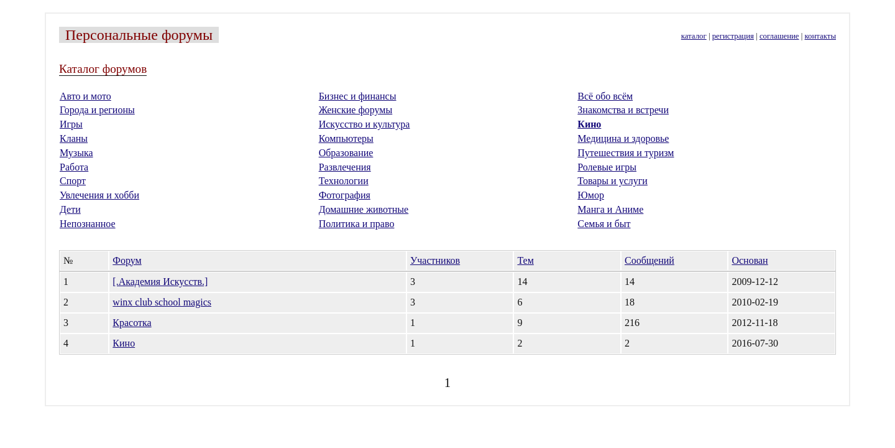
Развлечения (345, 167)
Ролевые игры (606, 167)
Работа (74, 167)
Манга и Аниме (610, 209)
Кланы (74, 138)
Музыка (76, 152)
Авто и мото (85, 96)
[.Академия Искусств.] (160, 281)
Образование (346, 152)
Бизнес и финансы (358, 96)
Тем (525, 260)
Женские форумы (356, 110)
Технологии (344, 180)
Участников (435, 260)
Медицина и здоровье (623, 138)
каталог (694, 36)
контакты (820, 36)
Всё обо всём (605, 96)
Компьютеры (346, 138)
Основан (750, 260)
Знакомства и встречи (623, 110)
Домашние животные (364, 209)
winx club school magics (161, 302)
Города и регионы (97, 110)
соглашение (779, 36)
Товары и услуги (612, 180)
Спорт (73, 180)
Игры (71, 124)
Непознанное (88, 223)
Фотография (344, 195)
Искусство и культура (364, 124)
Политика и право (357, 223)
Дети (70, 209)
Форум (126, 260)
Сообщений (649, 260)
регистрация (733, 36)
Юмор (590, 195)
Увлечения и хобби (99, 195)
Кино (589, 124)
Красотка (131, 322)
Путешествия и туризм (625, 152)
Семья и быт (603, 223)
